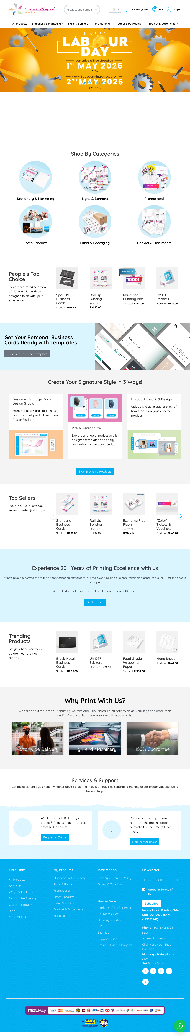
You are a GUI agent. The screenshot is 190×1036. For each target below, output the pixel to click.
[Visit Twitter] (153, 975)
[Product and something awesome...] (82, 9)
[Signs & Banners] (95, 182)
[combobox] (115, 10)
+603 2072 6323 (162, 931)
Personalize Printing (22, 902)
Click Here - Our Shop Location (156, 951)
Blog (12, 915)
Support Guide (108, 943)
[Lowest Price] (152, 742)
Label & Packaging (66, 907)
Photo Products (64, 901)
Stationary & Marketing (69, 882)
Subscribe (151, 907)
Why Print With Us (21, 896)
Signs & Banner (63, 888)
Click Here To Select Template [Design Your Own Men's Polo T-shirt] (27, 356)
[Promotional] (154, 182)
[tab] (85, 82)
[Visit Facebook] (145, 975)
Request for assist (144, 846)
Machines (59, 919)
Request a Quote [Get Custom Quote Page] (54, 841)
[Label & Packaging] (95, 227)
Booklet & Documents (68, 913)
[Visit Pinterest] (169, 975)
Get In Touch (95, 606)
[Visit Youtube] (161, 975)
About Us (15, 890)
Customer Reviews (21, 908)
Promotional (62, 894)
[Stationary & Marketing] (36, 182)
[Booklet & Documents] (154, 227)
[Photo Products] (36, 227)
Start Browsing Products (95, 474)
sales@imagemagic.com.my (162, 942)
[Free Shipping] (37, 742)
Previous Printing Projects (115, 949)
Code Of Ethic (18, 921)
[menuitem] (20, 23)
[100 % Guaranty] (95, 742)
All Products (17, 883)
